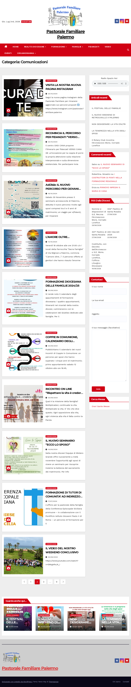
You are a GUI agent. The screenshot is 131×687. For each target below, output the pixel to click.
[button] (128, 50)
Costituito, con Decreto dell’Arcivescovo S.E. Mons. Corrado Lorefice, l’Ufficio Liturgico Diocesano (99, 255)
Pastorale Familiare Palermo (30, 668)
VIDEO (108, 47)
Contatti (126, 682)
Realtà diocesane (34, 47)
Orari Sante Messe (101, 406)
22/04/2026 (77, 627)
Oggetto (109, 316)
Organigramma (26, 53)
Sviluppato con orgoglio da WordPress (17, 682)
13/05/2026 (13, 627)
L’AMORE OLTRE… (57, 237)
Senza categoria (13, 615)
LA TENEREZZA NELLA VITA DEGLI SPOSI (113, 622)
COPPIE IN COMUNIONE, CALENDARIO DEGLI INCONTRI (62, 341)
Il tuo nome (109, 289)
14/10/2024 (52, 242)
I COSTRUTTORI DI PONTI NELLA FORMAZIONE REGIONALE (107, 178)
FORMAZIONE (58, 47)
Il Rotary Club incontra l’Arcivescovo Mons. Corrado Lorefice (106, 143)
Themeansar (53, 682)
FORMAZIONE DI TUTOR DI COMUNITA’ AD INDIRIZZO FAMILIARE (63, 496)
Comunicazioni (51, 80)
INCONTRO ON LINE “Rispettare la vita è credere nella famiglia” (64, 393)
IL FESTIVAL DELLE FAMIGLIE (106, 108)
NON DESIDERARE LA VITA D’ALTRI (109, 124)
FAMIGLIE (77, 47)
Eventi (8, 53)
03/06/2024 (53, 557)
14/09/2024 (52, 449)
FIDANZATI (93, 47)
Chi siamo (117, 682)
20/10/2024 (52, 94)
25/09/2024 (53, 290)
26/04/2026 (45, 627)
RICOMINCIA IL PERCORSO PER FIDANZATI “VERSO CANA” (63, 137)
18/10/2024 (52, 193)
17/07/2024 (52, 501)
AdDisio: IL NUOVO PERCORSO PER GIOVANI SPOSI (62, 188)
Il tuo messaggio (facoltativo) (109, 355)
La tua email (109, 303)
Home (16, 47)
